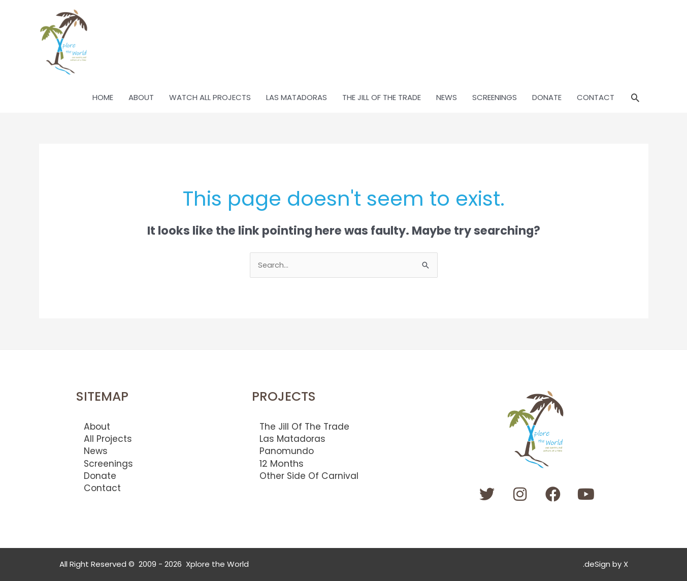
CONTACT (595, 97)
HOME (102, 97)
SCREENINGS (494, 97)
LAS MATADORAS (296, 97)
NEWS (446, 97)
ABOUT (141, 97)
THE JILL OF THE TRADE (381, 97)
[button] (635, 98)
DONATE (547, 97)
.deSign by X (605, 564)
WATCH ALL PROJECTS (210, 97)
